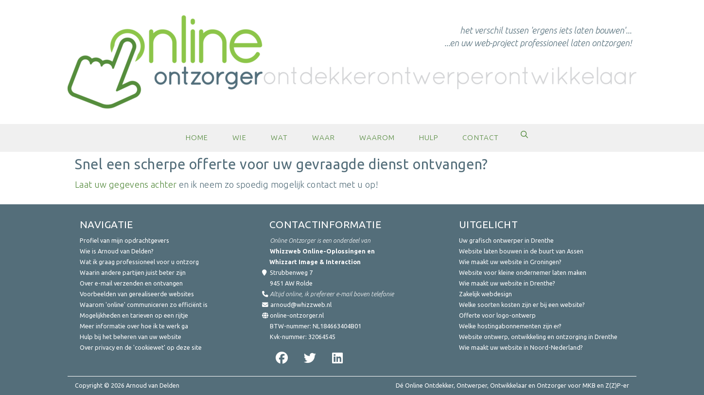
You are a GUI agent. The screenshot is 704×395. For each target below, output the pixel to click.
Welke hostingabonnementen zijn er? (510, 326)
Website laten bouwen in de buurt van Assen (521, 251)
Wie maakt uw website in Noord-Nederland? (521, 347)
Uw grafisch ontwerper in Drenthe (506, 240)
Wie (239, 137)
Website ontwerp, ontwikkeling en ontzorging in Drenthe (538, 336)
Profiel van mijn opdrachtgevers (124, 240)
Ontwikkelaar (508, 385)
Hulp (428, 137)
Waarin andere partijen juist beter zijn (133, 272)
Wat (279, 137)
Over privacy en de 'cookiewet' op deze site (141, 347)
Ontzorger (551, 385)
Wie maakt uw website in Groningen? (510, 261)
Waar (323, 137)
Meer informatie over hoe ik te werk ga (134, 326)
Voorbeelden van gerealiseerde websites (137, 293)
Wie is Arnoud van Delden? (117, 251)
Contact (480, 137)
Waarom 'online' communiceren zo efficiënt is (144, 304)
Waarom (377, 137)
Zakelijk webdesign (485, 293)
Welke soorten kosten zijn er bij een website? (522, 304)
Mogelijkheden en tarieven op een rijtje (134, 315)
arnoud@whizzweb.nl (301, 304)
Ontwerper (472, 385)
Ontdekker (439, 385)
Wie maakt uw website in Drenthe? (507, 283)
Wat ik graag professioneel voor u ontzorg (139, 261)
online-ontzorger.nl (297, 315)
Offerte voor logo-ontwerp (497, 315)
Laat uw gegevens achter (125, 184)
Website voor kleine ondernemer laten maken (522, 272)
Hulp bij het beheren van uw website (130, 336)
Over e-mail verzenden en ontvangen (131, 283)
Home (197, 137)
